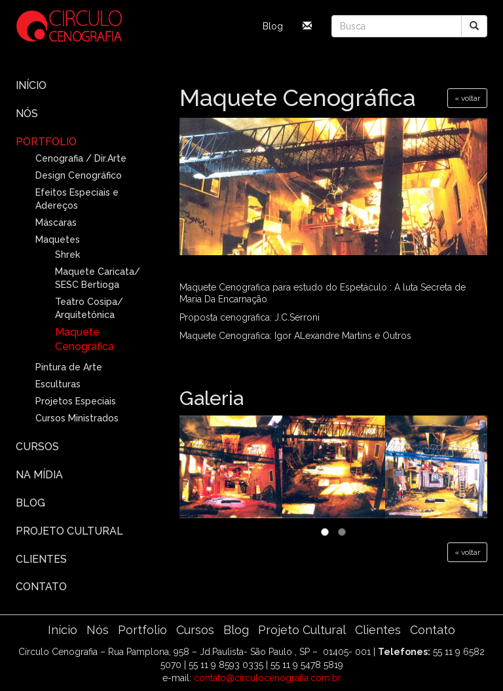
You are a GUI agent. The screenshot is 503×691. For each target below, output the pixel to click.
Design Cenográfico (78, 175)
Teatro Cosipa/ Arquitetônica (89, 308)
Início (31, 85)
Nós (27, 113)
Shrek (67, 254)
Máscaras (56, 222)
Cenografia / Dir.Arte (80, 158)
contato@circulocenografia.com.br (267, 678)
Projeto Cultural (69, 531)
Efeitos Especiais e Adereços (77, 199)
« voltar (467, 98)
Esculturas (58, 384)
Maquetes (57, 239)
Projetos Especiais (75, 401)
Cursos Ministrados (77, 418)
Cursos (37, 446)
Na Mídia (39, 475)
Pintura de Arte (68, 367)
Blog (273, 26)
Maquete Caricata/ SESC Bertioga (97, 278)
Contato (41, 586)
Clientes (41, 559)
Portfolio (46, 141)
